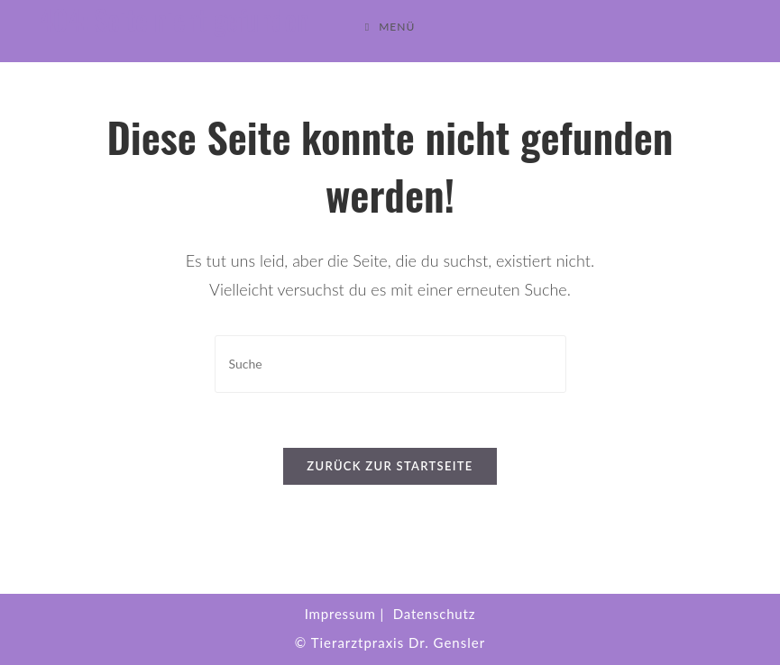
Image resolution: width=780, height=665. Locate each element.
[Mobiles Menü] (390, 27)
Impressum (340, 614)
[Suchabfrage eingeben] (390, 363)
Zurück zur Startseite (390, 466)
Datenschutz (434, 614)
